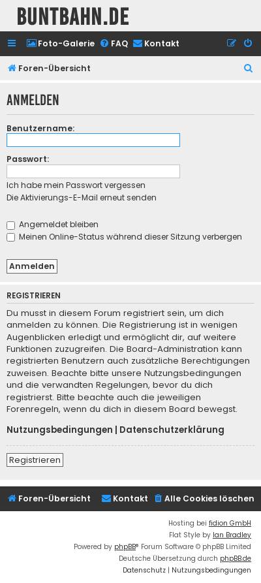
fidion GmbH (230, 523)
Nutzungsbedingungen (60, 430)
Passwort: (28, 159)
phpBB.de (235, 558)
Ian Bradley (232, 535)
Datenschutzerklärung (171, 430)
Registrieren (35, 460)
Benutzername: (40, 128)
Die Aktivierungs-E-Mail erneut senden (82, 197)
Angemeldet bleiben (53, 224)
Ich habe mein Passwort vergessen (76, 185)
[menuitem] (60, 44)
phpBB (125, 547)
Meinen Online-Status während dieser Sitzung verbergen (124, 236)
